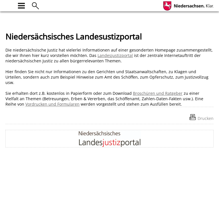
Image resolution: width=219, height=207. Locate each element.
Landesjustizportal (115, 55)
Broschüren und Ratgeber (157, 93)
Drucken (206, 118)
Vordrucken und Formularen (52, 104)
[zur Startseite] (8, 5)
